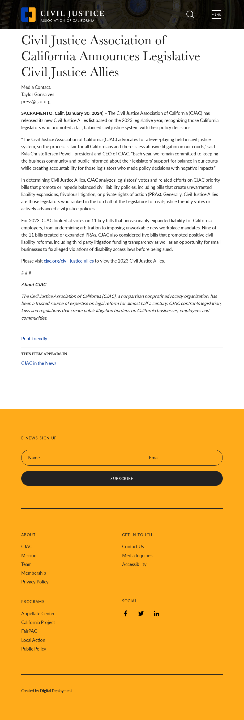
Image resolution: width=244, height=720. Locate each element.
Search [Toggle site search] (190, 14)
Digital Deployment (56, 690)
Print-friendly (34, 338)
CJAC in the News (38, 363)
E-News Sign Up (39, 438)
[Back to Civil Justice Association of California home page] (62, 14)
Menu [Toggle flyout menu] (216, 14)
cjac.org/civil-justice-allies (69, 261)
